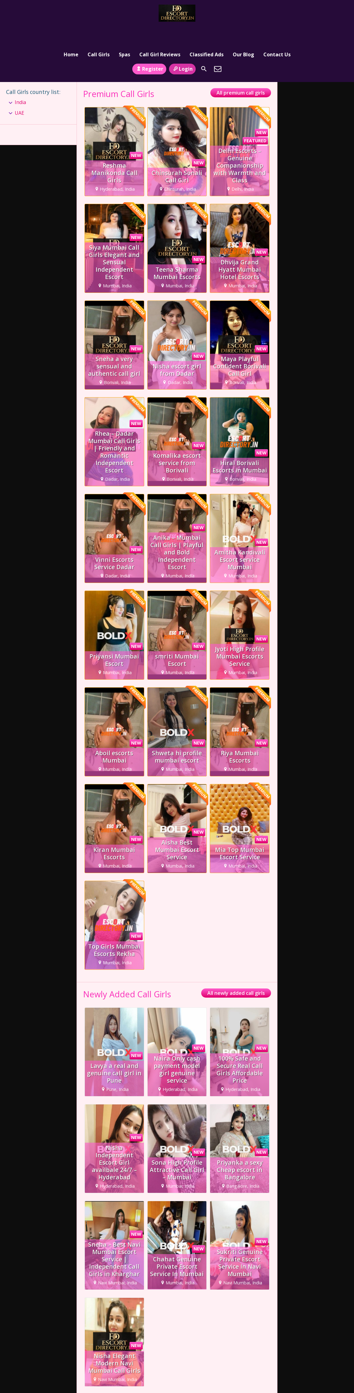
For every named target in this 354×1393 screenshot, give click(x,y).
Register (149, 50)
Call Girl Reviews (159, 32)
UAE (19, 94)
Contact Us (277, 32)
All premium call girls (241, 74)
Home (71, 32)
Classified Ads (207, 32)
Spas (124, 32)
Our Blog (243, 32)
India (20, 83)
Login (182, 50)
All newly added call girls (236, 974)
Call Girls (99, 32)
